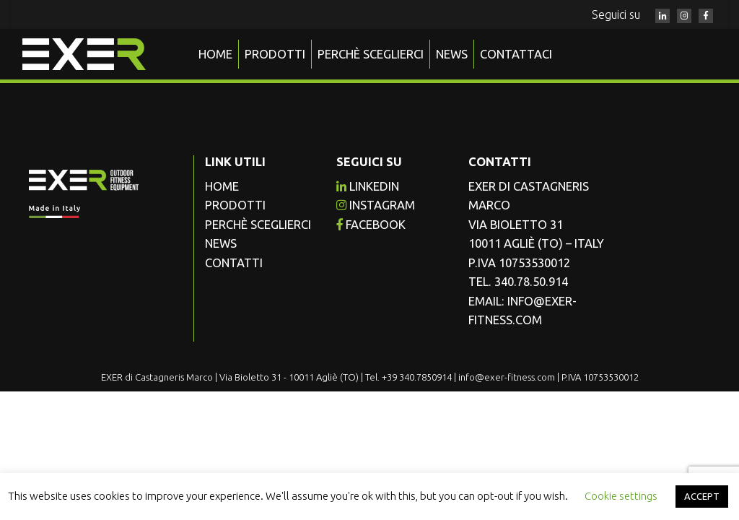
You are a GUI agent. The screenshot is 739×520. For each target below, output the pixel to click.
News (452, 54)
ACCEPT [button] (702, 496)
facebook (371, 224)
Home (215, 54)
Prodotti (275, 54)
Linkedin (367, 186)
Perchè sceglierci (371, 54)
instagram (375, 205)
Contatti (234, 262)
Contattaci (516, 54)
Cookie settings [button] (621, 496)
